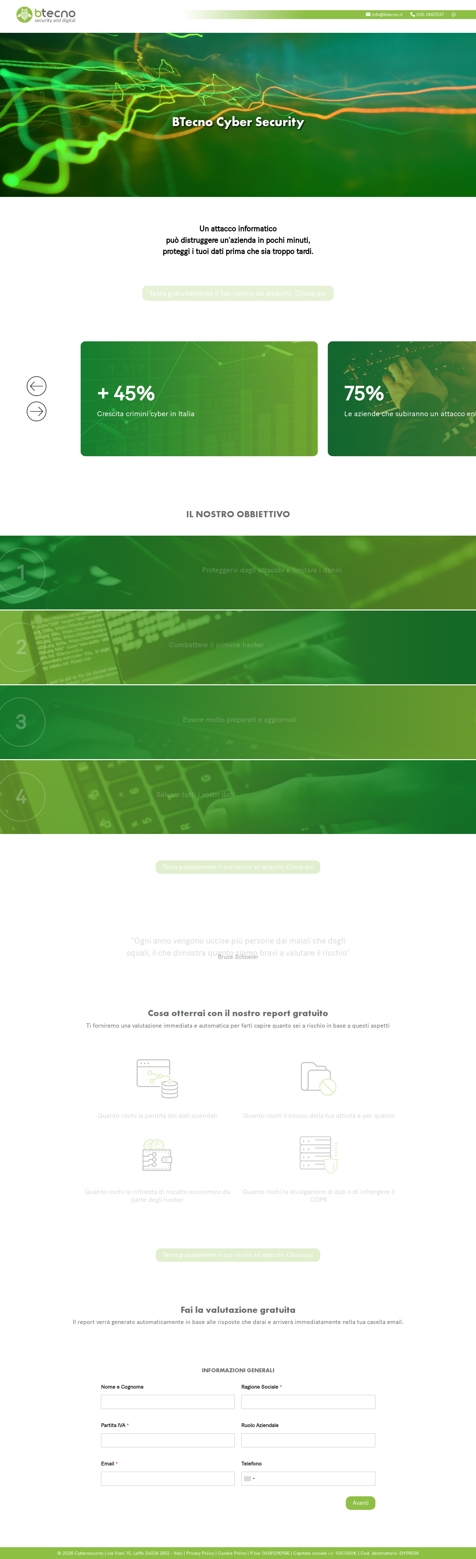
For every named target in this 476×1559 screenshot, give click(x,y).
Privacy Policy (200, 1553)
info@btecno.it (384, 14)
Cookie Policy (232, 1553)
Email (109, 1464)
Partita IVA (115, 1425)
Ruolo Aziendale (260, 1425)
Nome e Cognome (122, 1387)
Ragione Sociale (261, 1387)
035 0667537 (427, 14)
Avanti (360, 1502)
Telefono (251, 1464)
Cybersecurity (89, 1553)
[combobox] (249, 1479)
